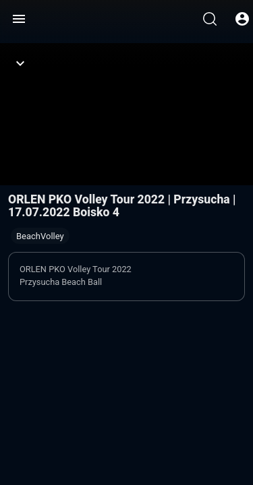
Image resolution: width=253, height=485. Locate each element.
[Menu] (19, 19)
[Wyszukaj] (210, 19)
